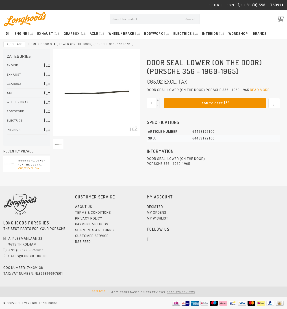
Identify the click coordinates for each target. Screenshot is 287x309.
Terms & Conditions (93, 212)
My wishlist (157, 218)
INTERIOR (212, 33)
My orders (156, 212)
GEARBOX (74, 33)
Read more (260, 90)
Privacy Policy (88, 218)
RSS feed (83, 242)
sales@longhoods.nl (28, 256)
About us (83, 207)
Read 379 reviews (181, 292)
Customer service (92, 236)
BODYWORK (156, 33)
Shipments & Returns (94, 230)
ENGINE (23, 33)
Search (190, 19)
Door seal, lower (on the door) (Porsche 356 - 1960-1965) (32, 163)
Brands (260, 33)
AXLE (96, 33)
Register (212, 5)
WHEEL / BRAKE (124, 33)
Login (229, 5)
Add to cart (215, 102)
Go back (14, 44)
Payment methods (91, 224)
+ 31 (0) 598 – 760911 (263, 5)
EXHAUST (48, 33)
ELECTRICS (185, 33)
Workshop (238, 33)
